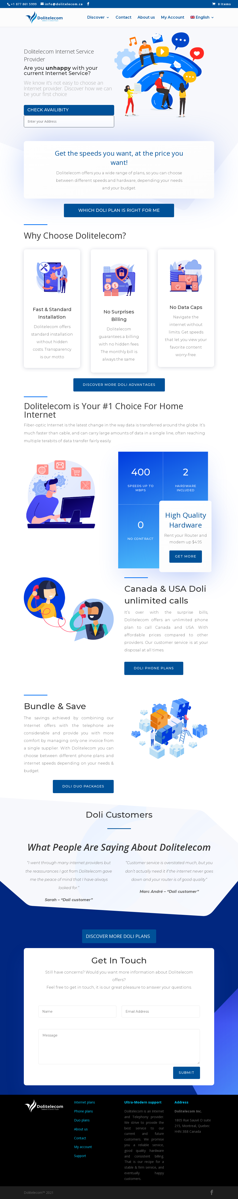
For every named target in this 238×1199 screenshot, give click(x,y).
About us (146, 18)
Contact (123, 18)
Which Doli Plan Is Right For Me (119, 210)
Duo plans (82, 1120)
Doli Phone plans (154, 668)
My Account (172, 18)
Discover (96, 18)
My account (83, 1147)
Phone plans (83, 1111)
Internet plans (84, 1102)
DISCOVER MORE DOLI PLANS (118, 936)
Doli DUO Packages (83, 786)
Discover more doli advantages (119, 385)
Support (80, 1155)
